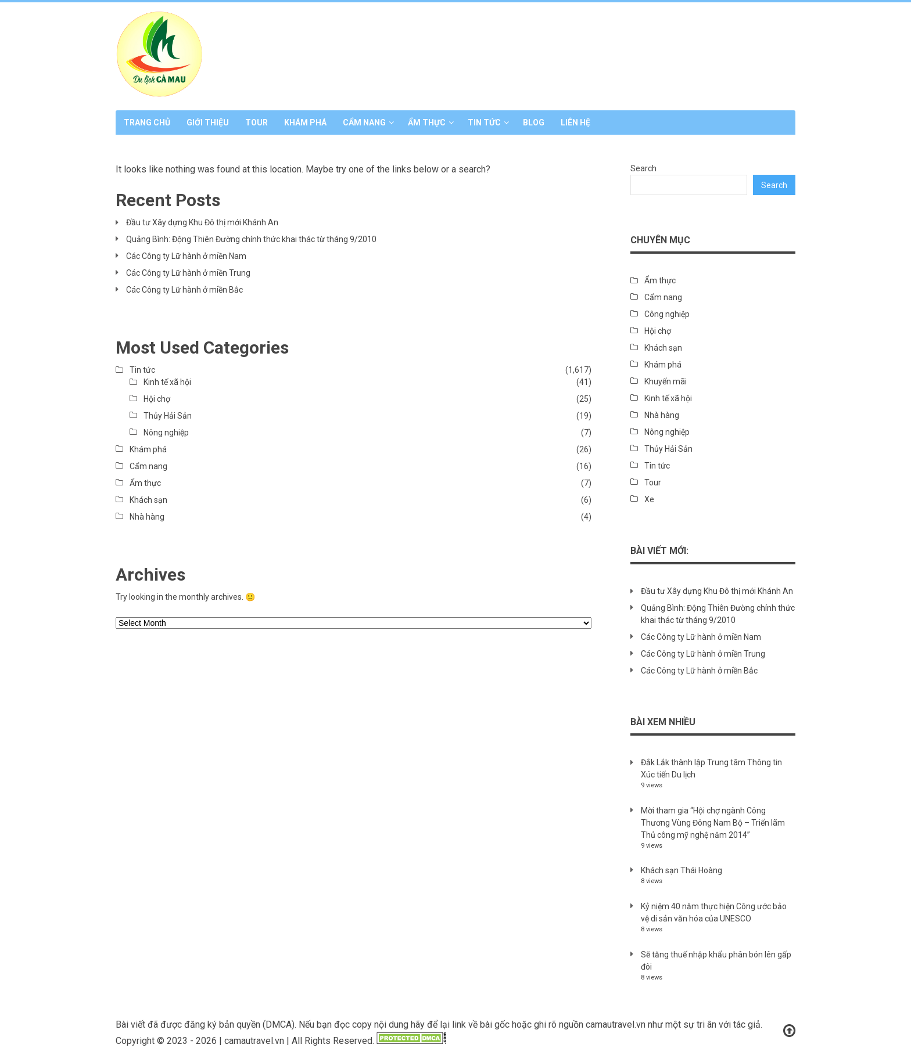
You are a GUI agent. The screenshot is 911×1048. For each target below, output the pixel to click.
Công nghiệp (667, 314)
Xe (649, 499)
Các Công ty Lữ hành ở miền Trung (188, 273)
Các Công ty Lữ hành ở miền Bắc (184, 289)
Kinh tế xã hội (167, 382)
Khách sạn (148, 500)
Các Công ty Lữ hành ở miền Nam (186, 256)
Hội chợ (157, 399)
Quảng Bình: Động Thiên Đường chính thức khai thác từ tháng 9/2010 (251, 239)
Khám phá (305, 122)
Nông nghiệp (166, 432)
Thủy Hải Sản (168, 415)
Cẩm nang (364, 122)
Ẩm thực (427, 122)
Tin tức (484, 122)
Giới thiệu (207, 122)
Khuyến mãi (665, 381)
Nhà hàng (147, 516)
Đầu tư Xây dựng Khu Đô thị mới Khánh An (202, 222)
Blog (533, 122)
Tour (256, 122)
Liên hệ (575, 122)
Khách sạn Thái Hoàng (681, 870)
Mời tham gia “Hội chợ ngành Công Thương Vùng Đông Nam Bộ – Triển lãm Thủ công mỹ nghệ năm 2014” (713, 823)
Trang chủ (147, 122)
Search (643, 168)
